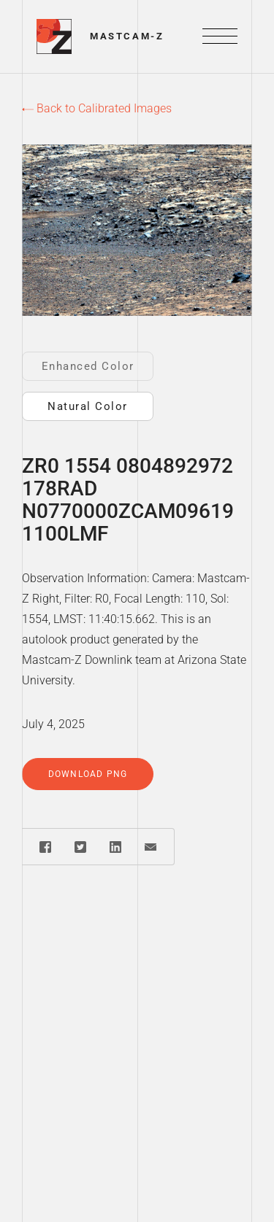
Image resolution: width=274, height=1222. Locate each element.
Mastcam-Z (127, 36)
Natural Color (87, 406)
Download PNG (87, 774)
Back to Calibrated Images (97, 108)
